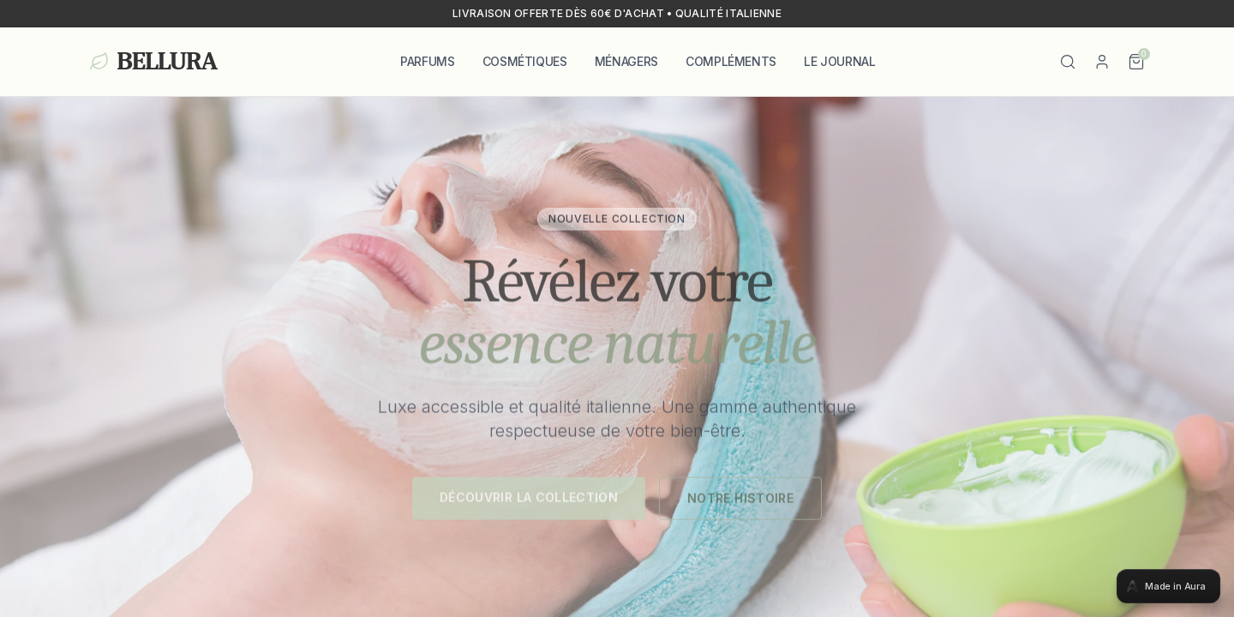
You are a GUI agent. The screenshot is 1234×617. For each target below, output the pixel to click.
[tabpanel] (617, 308)
